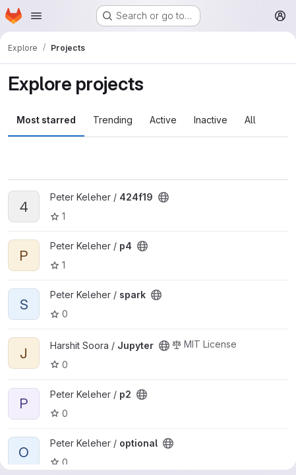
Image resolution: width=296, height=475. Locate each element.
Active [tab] (163, 119)
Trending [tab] (113, 119)
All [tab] (250, 119)
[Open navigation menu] (36, 15)
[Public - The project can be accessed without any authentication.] (163, 197)
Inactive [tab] (210, 119)
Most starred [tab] (46, 119)
